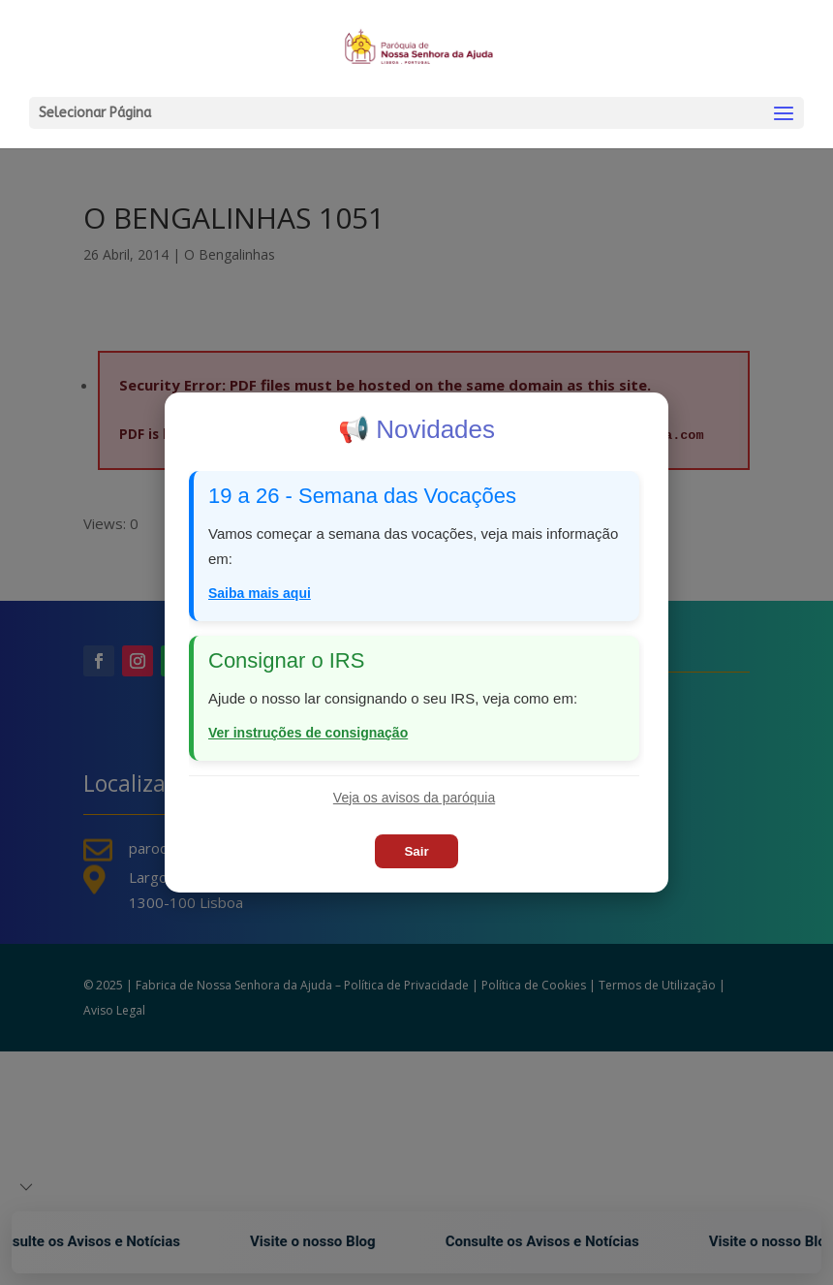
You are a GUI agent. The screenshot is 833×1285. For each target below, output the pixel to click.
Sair (416, 851)
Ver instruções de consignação (308, 732)
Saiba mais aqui (259, 593)
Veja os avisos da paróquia (414, 797)
